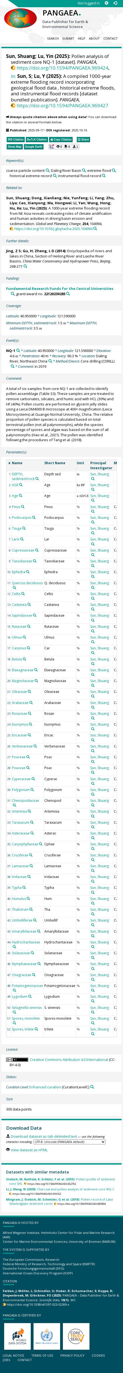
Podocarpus (21, 517)
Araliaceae (20, 702)
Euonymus (20, 724)
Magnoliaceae (23, 680)
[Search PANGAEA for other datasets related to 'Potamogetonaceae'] (14, 990)
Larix (15, 539)
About (94, 38)
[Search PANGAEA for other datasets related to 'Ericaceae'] (29, 735)
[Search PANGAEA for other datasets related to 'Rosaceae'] (29, 713)
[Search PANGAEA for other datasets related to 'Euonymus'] (30, 724)
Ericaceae (19, 735)
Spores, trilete (23, 1029)
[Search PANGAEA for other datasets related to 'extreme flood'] (114, 170)
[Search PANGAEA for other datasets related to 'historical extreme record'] (55, 175)
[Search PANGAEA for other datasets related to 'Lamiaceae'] (31, 865)
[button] (63, 146)
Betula (17, 659)
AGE (15, 485)
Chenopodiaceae (25, 800)
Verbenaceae (22, 746)
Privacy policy (72, 1355)
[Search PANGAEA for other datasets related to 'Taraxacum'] (32, 822)
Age (15, 495)
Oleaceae (19, 691)
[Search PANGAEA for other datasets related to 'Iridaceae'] (29, 876)
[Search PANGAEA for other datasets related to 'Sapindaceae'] (34, 615)
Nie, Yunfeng (75, 197)
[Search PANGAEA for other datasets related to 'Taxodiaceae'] (34, 561)
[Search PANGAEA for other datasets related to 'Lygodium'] (30, 996)
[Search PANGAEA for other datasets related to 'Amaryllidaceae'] (38, 931)
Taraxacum (20, 822)
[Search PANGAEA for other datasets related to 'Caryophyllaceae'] (40, 844)
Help (81, 38)
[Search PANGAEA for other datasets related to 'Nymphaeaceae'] (39, 963)
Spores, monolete (26, 1018)
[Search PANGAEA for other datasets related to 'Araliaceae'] (31, 702)
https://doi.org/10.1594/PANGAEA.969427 (62, 105)
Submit (68, 38)
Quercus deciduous (27, 583)
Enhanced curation (45, 1086)
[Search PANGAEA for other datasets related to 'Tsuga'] (23, 528)
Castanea (19, 604)
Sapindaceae (22, 615)
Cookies (98, 1355)
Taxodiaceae (22, 561)
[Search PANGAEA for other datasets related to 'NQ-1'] (18, 350)
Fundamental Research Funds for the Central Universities (59, 288)
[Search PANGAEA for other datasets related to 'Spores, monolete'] (14, 1023)
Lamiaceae (20, 866)
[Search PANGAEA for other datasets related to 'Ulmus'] (24, 637)
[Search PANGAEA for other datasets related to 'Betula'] (24, 659)
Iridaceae (19, 876)
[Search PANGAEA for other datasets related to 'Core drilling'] (12, 366)
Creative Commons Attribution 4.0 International (69, 1059)
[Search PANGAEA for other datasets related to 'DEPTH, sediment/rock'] (37, 478)
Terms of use (42, 1355)
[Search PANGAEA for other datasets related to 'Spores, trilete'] (36, 1029)
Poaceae (18, 757)
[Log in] (115, 3)
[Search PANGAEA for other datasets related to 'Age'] (20, 495)
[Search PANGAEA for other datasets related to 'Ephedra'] (27, 571)
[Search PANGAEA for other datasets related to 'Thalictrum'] (31, 909)
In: (13, 76)
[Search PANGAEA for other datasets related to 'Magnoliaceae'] (36, 680)
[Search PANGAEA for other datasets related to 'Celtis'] (23, 593)
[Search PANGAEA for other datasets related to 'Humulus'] (28, 898)
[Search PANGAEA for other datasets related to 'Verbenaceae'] (35, 746)
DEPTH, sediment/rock (23, 476)
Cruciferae (20, 855)
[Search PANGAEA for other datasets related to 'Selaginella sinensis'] (14, 1012)
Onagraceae (21, 975)
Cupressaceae (23, 550)
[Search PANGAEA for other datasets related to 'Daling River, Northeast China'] (50, 361)
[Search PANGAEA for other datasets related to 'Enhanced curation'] (92, 1087)
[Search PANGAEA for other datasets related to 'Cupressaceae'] (37, 550)
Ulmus (17, 637)
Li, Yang (97, 197)
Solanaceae (21, 953)
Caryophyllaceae (25, 844)
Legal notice (13, 1355)
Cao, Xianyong (32, 202)
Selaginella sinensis (27, 1007)
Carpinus (19, 648)
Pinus (16, 506)
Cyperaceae (21, 779)
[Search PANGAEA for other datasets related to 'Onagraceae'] (33, 974)
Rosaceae (19, 713)
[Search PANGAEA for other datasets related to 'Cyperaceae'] (33, 778)
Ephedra (18, 572)
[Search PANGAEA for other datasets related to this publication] (95, 228)
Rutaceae (19, 626)
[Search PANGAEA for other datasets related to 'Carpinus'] (28, 648)
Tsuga (16, 528)
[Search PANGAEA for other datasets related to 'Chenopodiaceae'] (14, 805)
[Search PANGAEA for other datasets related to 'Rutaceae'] (28, 626)
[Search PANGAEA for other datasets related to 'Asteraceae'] (32, 833)
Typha (17, 887)
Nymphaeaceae (24, 963)
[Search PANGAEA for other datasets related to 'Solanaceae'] (32, 953)
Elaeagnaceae (23, 670)
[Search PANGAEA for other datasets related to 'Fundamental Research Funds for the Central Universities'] (12, 293)
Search (53, 38)
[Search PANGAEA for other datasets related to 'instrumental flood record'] (104, 175)
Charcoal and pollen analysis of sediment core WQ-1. (60, 1189)
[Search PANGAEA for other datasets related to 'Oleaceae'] (29, 691)
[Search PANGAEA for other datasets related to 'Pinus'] (22, 506)
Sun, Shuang (20, 56)
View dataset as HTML (29, 1149)
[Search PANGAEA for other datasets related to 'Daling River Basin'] (84, 170)
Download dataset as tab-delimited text (44, 1136)
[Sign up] (106, 3)
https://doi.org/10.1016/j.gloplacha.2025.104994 (53, 228)
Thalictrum (20, 909)
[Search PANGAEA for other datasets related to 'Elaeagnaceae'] (36, 670)
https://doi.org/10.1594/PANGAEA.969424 (62, 68)
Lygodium (19, 996)
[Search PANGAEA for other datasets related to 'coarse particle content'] (47, 170)
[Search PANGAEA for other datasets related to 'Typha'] (24, 887)
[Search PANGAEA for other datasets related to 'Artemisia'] (29, 811)
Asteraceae (21, 833)
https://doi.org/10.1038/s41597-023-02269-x (38, 1304)
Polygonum (21, 789)
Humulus (19, 898)
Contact (110, 38)
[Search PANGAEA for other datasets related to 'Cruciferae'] (30, 855)
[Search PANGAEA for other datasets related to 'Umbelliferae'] (35, 920)
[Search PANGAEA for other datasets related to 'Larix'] (22, 539)
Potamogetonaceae (27, 985)
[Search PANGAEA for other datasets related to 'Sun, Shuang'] (92, 478)
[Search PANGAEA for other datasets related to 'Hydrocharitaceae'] (14, 946)
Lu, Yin (45, 56)
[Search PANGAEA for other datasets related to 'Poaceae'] (28, 757)
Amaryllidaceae (24, 931)
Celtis (16, 593)
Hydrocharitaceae (26, 942)
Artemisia (19, 811)
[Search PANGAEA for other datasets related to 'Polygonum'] (32, 789)
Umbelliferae (22, 920)
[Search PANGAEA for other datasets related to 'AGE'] (20, 484)
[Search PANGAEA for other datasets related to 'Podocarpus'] (33, 517)
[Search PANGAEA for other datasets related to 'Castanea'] (29, 604)
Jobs (6, 1360)
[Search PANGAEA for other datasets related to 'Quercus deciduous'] (14, 587)
